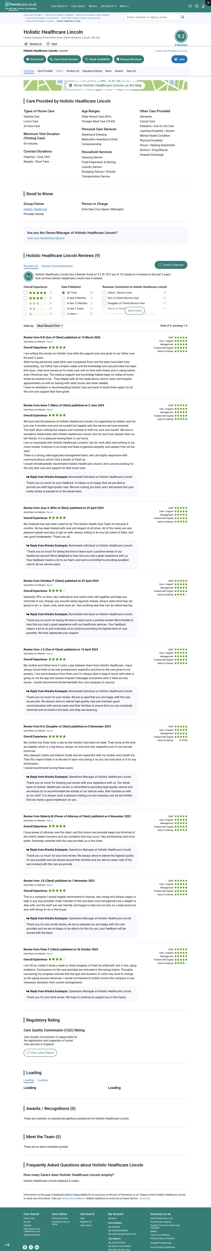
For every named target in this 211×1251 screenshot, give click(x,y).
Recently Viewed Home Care (122, 1229)
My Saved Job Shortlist (119, 1241)
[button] (59, 6)
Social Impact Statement (162, 1242)
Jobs (82, 1213)
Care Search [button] (31, 1208)
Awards (119, 65)
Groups (27, 1216)
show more (135, 305)
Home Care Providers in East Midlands (93, 15)
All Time (72, 287)
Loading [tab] (29, 1075)
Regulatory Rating (92, 65)
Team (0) (131, 65)
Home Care (29, 1213)
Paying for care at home (60, 1217)
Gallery (59, 65)
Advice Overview (60, 1213)
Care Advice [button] (59, 1208)
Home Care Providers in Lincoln (40, 21)
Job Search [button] (87, 1208)
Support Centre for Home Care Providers (165, 1221)
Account (112, 1213)
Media (153, 1226)
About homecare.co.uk (161, 1213)
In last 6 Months (76, 292)
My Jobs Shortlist (116, 1237)
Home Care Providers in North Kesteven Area (80, 18)
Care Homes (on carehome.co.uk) (32, 1224)
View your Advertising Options (45, 233)
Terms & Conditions (160, 1229)
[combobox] (155, 17)
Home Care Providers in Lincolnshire (42, 18)
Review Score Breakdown (57, 260)
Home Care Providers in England (59, 15)
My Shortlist (114, 1221)
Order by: (29, 320)
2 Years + (72, 308)
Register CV (86, 1216)
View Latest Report (40, 1047)
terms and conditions (73, 1193)
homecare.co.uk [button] (160, 1208)
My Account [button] (115, 1208)
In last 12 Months (77, 298)
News (108, 65)
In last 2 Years (75, 303)
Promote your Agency (161, 1216)
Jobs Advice (86, 1220)
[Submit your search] (182, 17)
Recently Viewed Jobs (119, 1244)
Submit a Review (171, 259)
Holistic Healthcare (35, 204)
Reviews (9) (73, 65)
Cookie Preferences (160, 1237)
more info (144, 1193)
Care (45, 65)
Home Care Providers (33, 15)
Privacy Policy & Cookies (162, 1233)
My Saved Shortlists (118, 1225)
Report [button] (50, 336)
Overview (29, 65)
